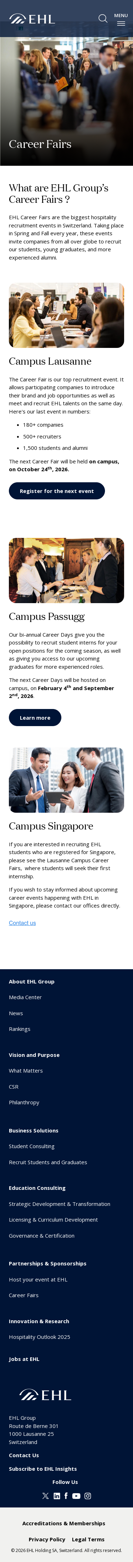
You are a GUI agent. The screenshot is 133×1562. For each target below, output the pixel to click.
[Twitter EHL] (45, 1495)
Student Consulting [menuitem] (32, 1146)
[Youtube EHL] (76, 1495)
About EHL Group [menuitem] (32, 981)
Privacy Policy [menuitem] (47, 1539)
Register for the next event (57, 490)
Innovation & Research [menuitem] (39, 1321)
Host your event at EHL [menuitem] (38, 1279)
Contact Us (24, 1455)
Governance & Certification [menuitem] (41, 1235)
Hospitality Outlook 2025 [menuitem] (39, 1336)
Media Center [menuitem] (25, 997)
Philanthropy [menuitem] (24, 1102)
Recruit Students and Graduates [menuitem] (48, 1162)
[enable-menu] (121, 24)
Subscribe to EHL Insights (43, 1468)
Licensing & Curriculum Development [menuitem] (53, 1219)
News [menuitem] (16, 1013)
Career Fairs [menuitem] (24, 1295)
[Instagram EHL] (87, 1495)
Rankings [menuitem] (20, 1028)
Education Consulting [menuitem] (37, 1187)
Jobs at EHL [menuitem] (24, 1358)
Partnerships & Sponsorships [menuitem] (48, 1263)
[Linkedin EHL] (57, 1495)
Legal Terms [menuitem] (88, 1539)
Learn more (35, 717)
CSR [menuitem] (13, 1086)
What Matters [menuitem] (26, 1070)
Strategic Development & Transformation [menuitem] (59, 1203)
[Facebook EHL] (66, 1495)
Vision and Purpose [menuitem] (34, 1054)
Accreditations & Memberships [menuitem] (63, 1523)
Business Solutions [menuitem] (34, 1130)
